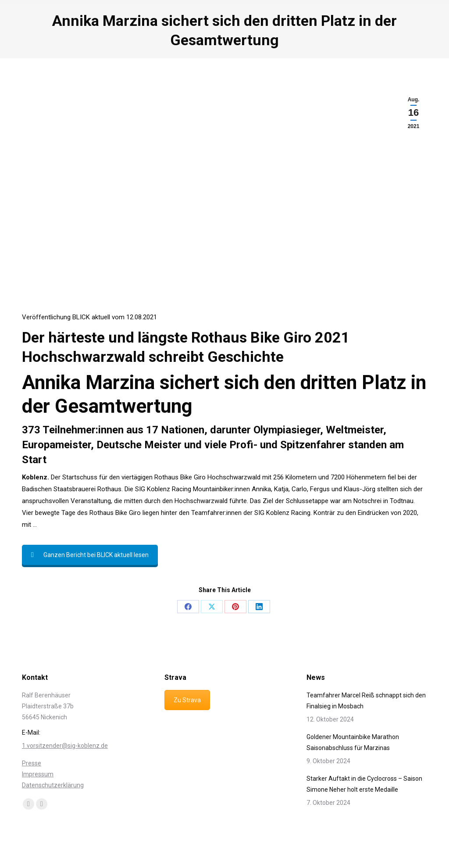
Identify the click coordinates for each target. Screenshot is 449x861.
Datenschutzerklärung (53, 785)
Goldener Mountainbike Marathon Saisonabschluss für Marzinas (352, 742)
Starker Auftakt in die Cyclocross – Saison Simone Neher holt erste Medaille (364, 784)
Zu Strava (187, 700)
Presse (31, 763)
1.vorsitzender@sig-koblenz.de (65, 745)
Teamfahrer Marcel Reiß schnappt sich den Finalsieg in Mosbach (366, 701)
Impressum (37, 774)
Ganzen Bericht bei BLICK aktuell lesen (90, 554)
